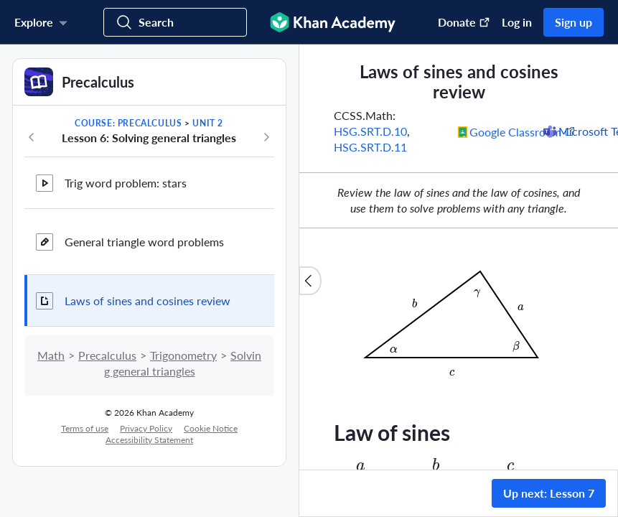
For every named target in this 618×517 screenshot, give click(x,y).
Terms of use (84, 428)
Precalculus (107, 355)
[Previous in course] (31, 137)
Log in (517, 22)
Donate (464, 22)
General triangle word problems (144, 241)
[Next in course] (266, 137)
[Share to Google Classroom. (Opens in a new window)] (517, 131)
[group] (458, 257)
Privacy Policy (146, 428)
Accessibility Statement (149, 439)
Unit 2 (207, 123)
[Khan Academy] (332, 22)
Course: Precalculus (128, 123)
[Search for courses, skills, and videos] (175, 22)
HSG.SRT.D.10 (370, 131)
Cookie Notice (211, 428)
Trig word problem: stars (126, 183)
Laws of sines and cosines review (147, 300)
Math (51, 355)
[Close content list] (310, 280)
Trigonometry (183, 355)
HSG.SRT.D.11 (370, 147)
